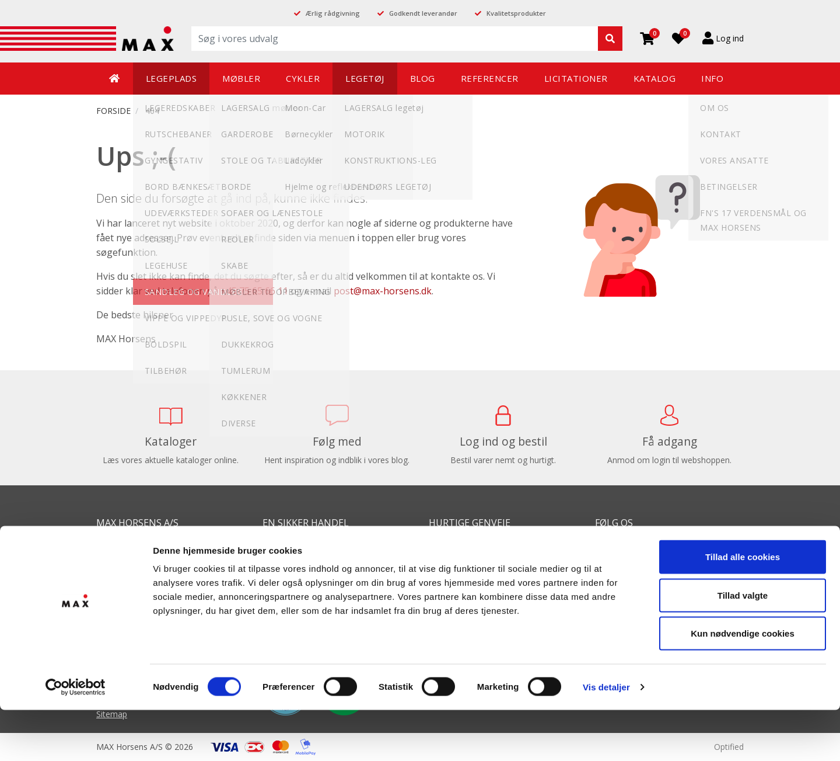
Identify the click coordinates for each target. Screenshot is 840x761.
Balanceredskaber (462, 565)
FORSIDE (113, 110)
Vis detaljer (606, 738)
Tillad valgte (743, 646)
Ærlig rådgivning (333, 13)
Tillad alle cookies (742, 608)
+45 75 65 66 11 (254, 290)
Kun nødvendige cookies (742, 684)
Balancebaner (455, 548)
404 (152, 110)
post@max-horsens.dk (383, 290)
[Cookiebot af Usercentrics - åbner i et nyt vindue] (75, 738)
